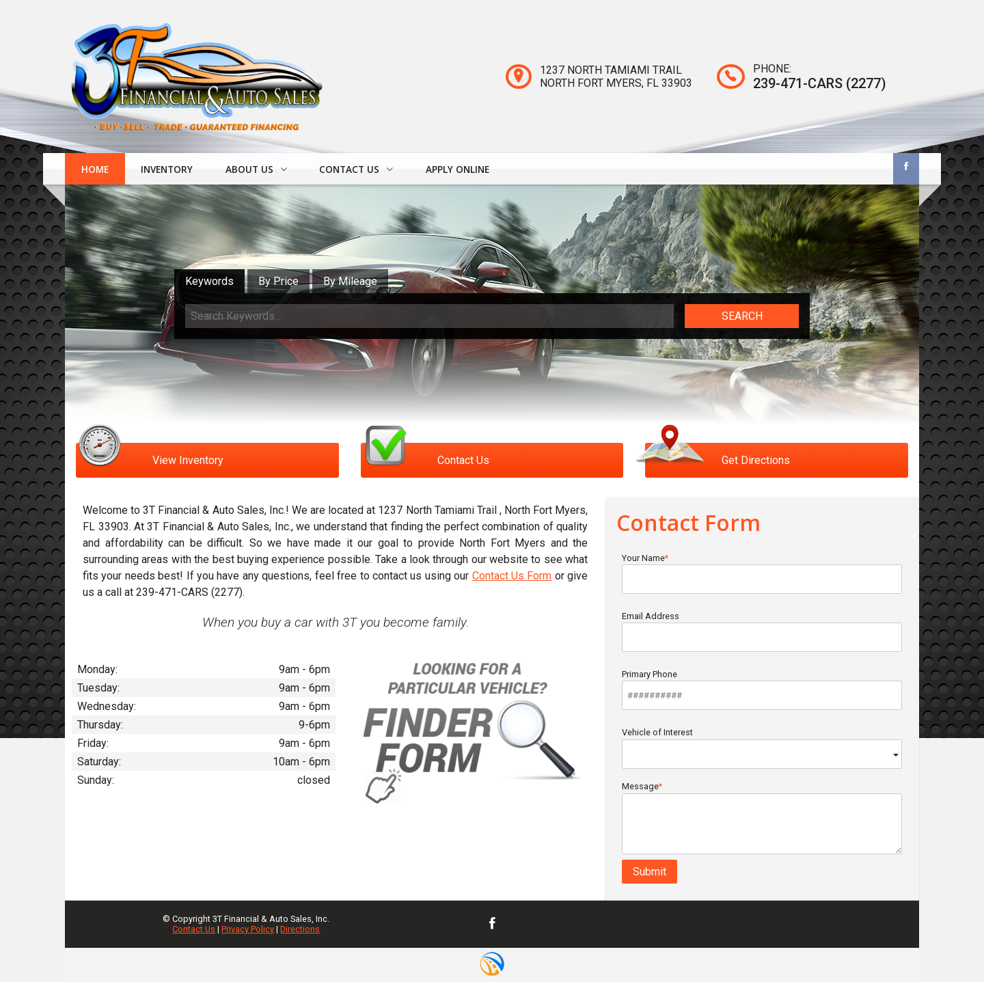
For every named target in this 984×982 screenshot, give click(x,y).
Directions (300, 929)
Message (762, 817)
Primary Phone (762, 689)
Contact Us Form (512, 575)
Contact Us (193, 929)
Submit (649, 871)
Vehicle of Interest (762, 748)
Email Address (762, 631)
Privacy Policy (247, 929)
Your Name (762, 573)
